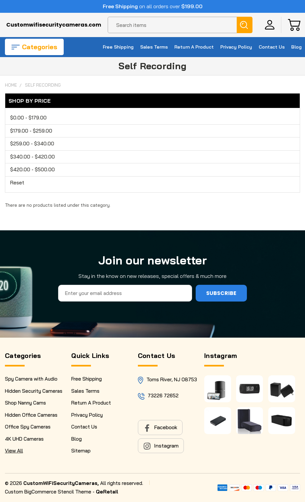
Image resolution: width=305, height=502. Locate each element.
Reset (17, 182)
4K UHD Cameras (24, 439)
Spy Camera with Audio (31, 379)
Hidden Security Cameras (33, 391)
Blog (296, 47)
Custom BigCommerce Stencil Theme (48, 492)
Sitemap (81, 451)
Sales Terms (154, 47)
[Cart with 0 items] (294, 25)
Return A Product (194, 47)
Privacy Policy (236, 47)
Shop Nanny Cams (25, 403)
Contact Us (272, 47)
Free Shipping (118, 47)
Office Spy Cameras (28, 427)
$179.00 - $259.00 (31, 131)
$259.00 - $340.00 (32, 143)
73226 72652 (163, 395)
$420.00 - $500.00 (32, 169)
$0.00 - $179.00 (28, 118)
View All (14, 451)
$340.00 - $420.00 (32, 157)
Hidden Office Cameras (31, 415)
